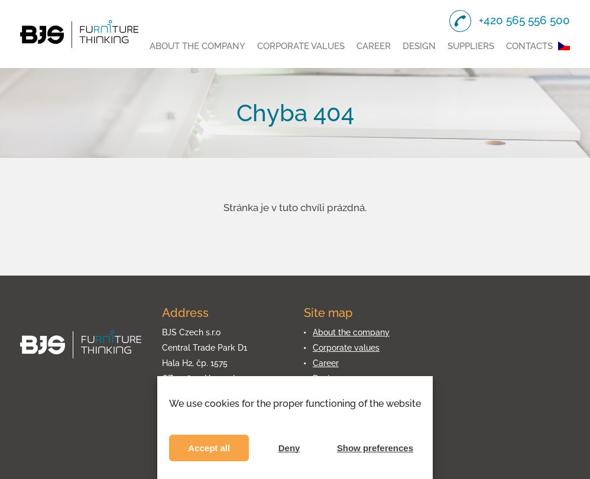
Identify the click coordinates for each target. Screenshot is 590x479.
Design (419, 46)
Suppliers (471, 46)
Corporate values (301, 46)
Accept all (209, 448)
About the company (197, 46)
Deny (289, 448)
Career (373, 46)
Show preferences (375, 448)
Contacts (529, 46)
